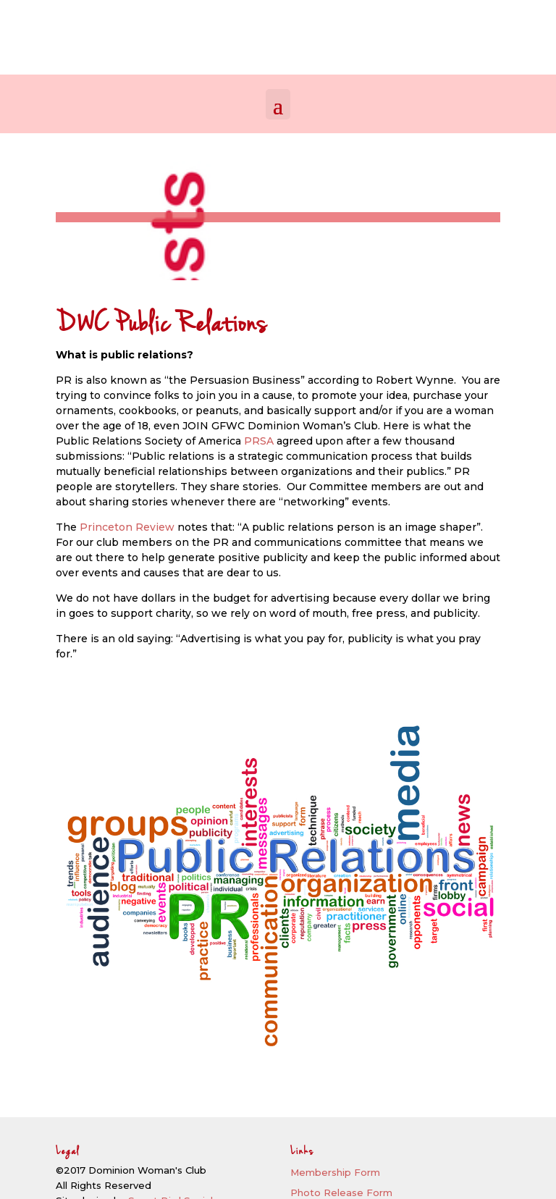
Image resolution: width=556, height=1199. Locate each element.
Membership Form (335, 1172)
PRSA (259, 440)
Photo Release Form (341, 1192)
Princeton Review (127, 527)
